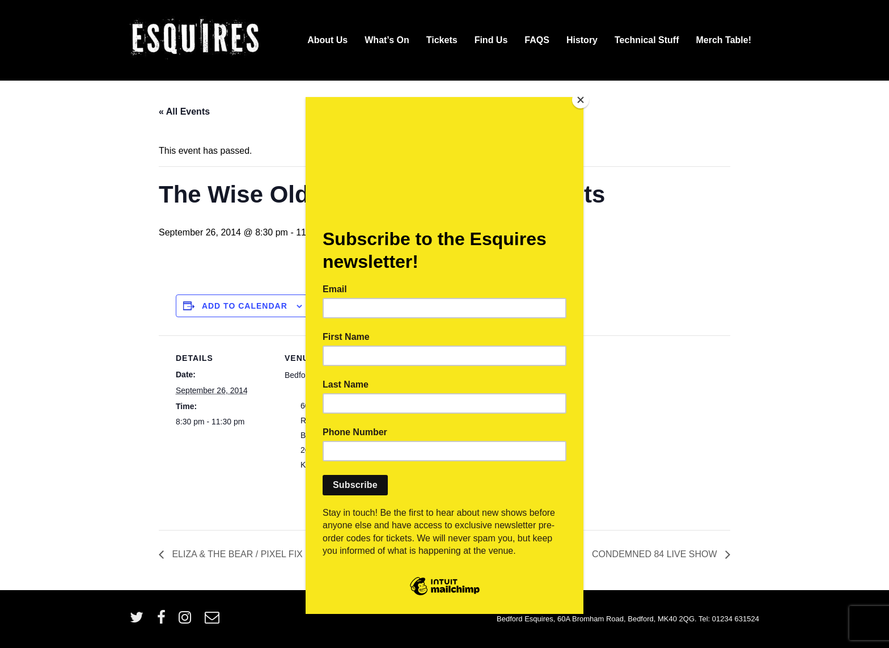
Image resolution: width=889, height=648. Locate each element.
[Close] (580, 99)
